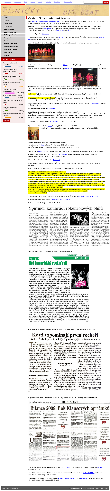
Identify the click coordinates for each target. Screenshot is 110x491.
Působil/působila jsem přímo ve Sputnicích (12, 101)
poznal (50, 126)
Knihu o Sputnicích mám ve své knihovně (13, 114)
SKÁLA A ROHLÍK (88, 473)
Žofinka (65, 65)
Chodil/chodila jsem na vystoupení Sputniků (10, 70)
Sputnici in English (10, 49)
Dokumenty (8, 26)
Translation (57, 2)
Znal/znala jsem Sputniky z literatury (11, 83)
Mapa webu (72, 488)
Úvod (6, 17)
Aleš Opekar (47, 28)
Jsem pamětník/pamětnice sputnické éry (11, 64)
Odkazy (6, 55)
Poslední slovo (95, 103)
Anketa (40, 2)
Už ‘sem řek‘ (84, 478)
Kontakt (33, 2)
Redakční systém (82, 488)
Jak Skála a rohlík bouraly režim (88, 196)
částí (69, 30)
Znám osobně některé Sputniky (12, 96)
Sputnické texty (9, 29)
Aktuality (48, 2)
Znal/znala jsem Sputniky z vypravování (11, 77)
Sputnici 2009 (68, 2)
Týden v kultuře (63, 155)
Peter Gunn (68, 68)
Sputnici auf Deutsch (11, 46)
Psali (25, 2)
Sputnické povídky (10, 32)
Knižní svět (56, 160)
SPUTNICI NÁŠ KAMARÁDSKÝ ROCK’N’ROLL (47, 21)
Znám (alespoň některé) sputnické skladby (10, 90)
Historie (6, 20)
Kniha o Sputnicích (10, 43)
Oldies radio (45, 34)
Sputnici (41, 145)
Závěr (6, 41)
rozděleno (59, 30)
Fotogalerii (51, 108)
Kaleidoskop (42, 151)
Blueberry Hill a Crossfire (66, 478)
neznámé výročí (55, 121)
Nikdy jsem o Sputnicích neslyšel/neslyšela (10, 108)
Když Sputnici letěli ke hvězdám (60, 199)
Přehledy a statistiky (11, 35)
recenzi (69, 467)
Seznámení (8, 2)
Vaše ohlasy (8, 52)
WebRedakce (90, 488)
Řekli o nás (17, 2)
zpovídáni (61, 37)
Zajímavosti (8, 23)
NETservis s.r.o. (99, 488)
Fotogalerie (8, 38)
